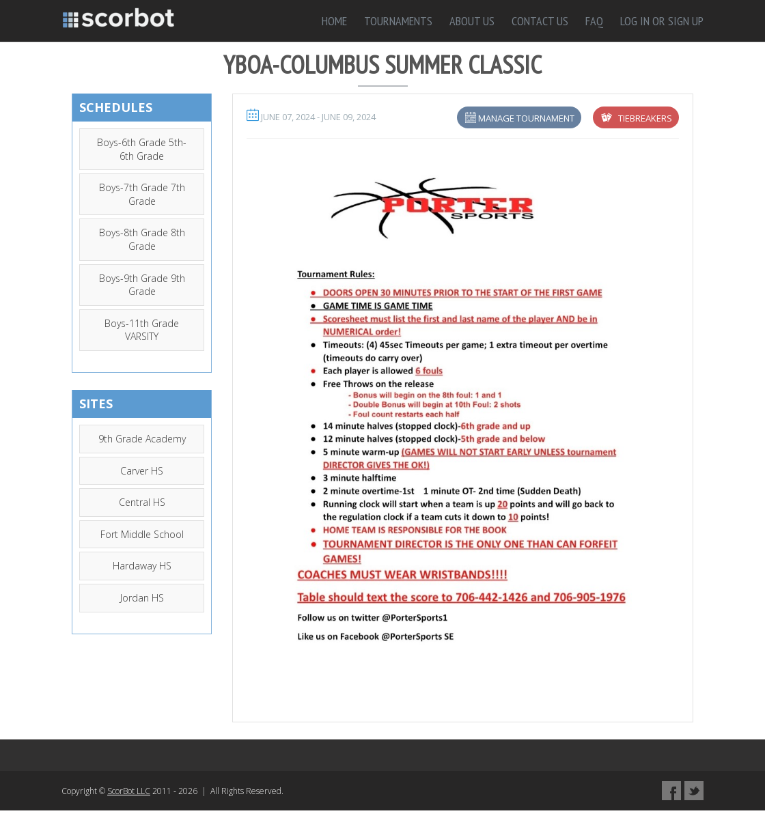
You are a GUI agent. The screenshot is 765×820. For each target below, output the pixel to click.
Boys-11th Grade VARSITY (142, 330)
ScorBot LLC (128, 791)
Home (334, 21)
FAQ (594, 21)
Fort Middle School (142, 534)
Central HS (142, 502)
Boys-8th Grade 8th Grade (142, 239)
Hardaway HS (142, 565)
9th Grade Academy (142, 438)
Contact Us (540, 21)
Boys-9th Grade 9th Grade (142, 285)
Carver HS (141, 470)
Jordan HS (142, 597)
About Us (472, 21)
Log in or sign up (662, 21)
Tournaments (398, 21)
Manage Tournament (526, 118)
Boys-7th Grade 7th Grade (142, 194)
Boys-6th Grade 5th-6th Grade (141, 149)
